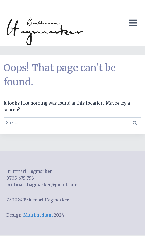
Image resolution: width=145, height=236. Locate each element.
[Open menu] (134, 23)
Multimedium (38, 215)
